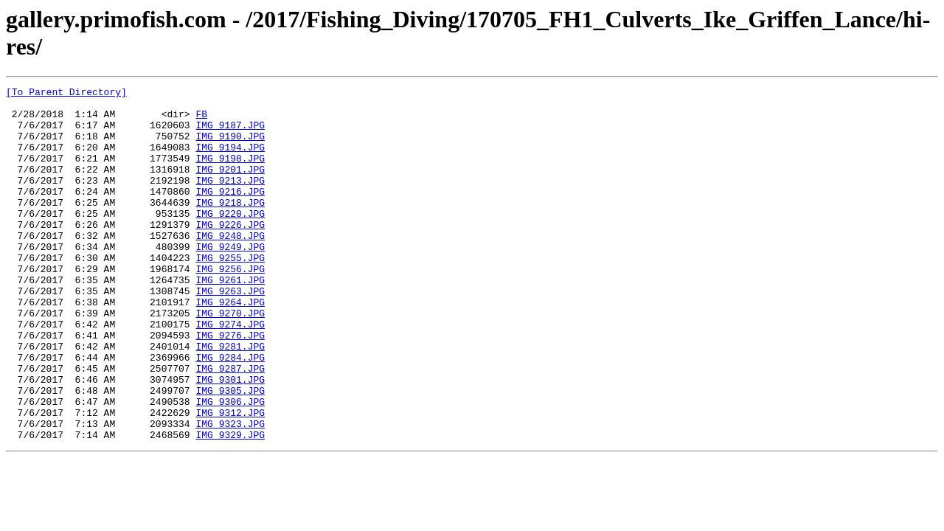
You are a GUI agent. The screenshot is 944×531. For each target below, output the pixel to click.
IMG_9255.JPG (230, 292)
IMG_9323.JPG (230, 492)
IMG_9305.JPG (230, 452)
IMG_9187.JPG (230, 133)
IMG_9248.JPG (230, 266)
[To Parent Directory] (66, 93)
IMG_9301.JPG (230, 438)
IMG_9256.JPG (230, 306)
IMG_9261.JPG (230, 319)
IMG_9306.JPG (230, 465)
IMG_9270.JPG (230, 359)
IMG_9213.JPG (230, 199)
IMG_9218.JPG (230, 226)
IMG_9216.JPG (230, 213)
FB (201, 120)
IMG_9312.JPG (230, 478)
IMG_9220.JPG (230, 239)
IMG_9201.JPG (230, 186)
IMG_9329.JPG (230, 505)
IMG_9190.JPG (230, 146)
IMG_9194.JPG (230, 160)
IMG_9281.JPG (230, 399)
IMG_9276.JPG (230, 385)
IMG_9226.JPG (230, 253)
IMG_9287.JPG (230, 425)
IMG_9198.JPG (230, 173)
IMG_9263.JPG (230, 332)
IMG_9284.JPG (230, 412)
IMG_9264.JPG (230, 346)
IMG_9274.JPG (230, 372)
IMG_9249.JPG (230, 279)
